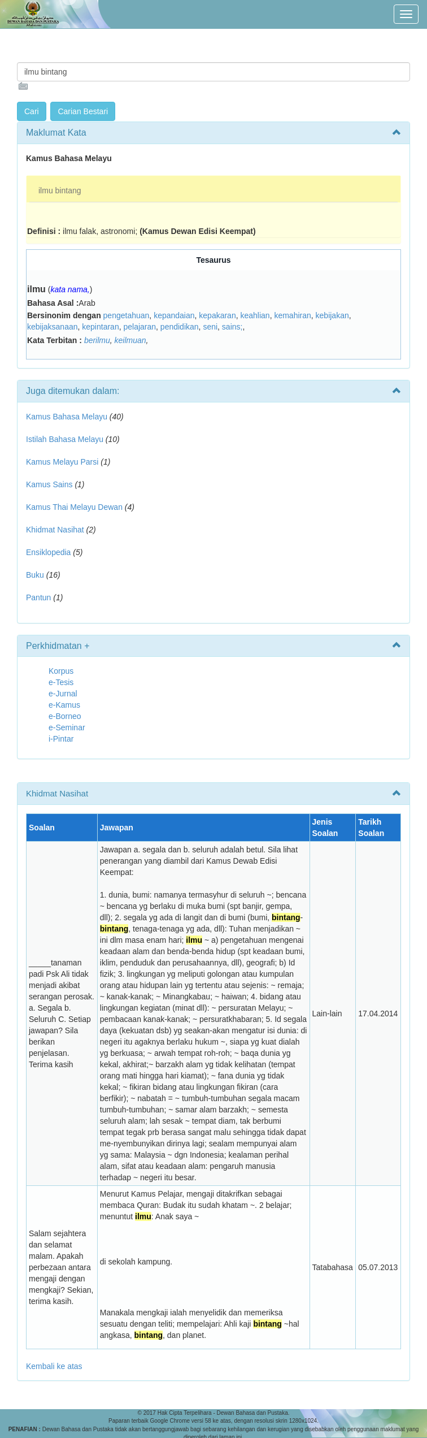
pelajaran (139, 326)
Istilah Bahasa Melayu (64, 439)
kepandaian (174, 315)
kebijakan (332, 315)
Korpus (61, 670)
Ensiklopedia (48, 552)
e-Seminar (67, 727)
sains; (232, 326)
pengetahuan (126, 315)
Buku (35, 574)
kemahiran (292, 315)
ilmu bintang (59, 190)
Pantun (38, 597)
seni (210, 326)
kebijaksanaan (52, 326)
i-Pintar (61, 738)
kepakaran (217, 315)
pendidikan (179, 326)
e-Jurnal (63, 693)
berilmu (97, 340)
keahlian (254, 315)
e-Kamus (64, 704)
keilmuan (130, 340)
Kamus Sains (49, 484)
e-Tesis (61, 682)
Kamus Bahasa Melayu (68, 416)
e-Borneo (65, 716)
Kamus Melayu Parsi (62, 461)
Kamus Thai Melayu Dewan (74, 507)
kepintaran (100, 326)
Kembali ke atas (54, 1366)
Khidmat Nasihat (55, 529)
